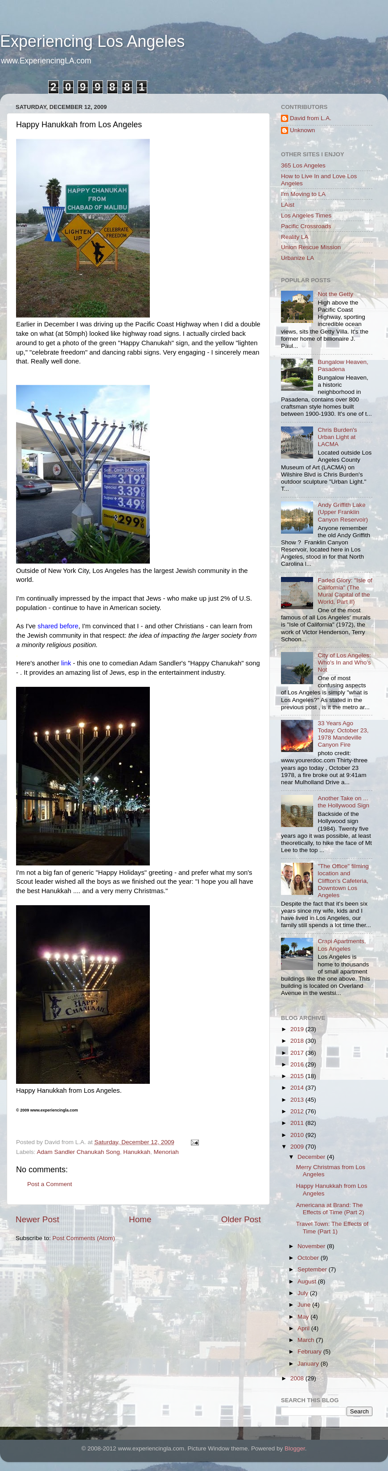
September (313, 1269)
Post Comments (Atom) (84, 1238)
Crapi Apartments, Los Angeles (342, 945)
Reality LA (295, 237)
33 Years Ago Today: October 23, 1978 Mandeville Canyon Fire (343, 734)
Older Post (241, 1219)
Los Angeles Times (306, 215)
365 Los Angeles (303, 165)
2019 (297, 1029)
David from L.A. (310, 118)
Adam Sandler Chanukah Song (78, 1152)
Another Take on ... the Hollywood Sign (343, 802)
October (309, 1257)
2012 (297, 1111)
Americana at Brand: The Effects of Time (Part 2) (330, 1209)
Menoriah (166, 1152)
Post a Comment (49, 1184)
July (303, 1293)
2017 (297, 1052)
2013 (297, 1099)
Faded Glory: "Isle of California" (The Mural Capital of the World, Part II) (345, 591)
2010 (297, 1135)
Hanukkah (136, 1152)
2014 (297, 1087)
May (303, 1316)
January (309, 1363)
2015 (297, 1076)
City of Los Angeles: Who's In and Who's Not (344, 662)
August (307, 1281)
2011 (297, 1123)
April (304, 1328)
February (310, 1351)
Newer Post (37, 1219)
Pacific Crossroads (306, 226)
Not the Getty (335, 294)
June (304, 1304)
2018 (297, 1040)
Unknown (302, 130)
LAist (287, 204)
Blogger (295, 1448)
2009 (297, 1146)
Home (140, 1219)
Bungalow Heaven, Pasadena (343, 365)
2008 (297, 1378)
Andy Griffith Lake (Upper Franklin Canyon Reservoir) (343, 511)
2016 (297, 1064)
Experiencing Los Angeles (92, 41)
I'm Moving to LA (303, 194)
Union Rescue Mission (311, 247)
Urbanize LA (297, 258)
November (312, 1246)
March (306, 1340)
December (312, 1156)
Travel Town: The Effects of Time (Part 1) (332, 1227)
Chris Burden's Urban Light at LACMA (337, 436)
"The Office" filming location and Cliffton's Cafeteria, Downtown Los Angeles (343, 880)
